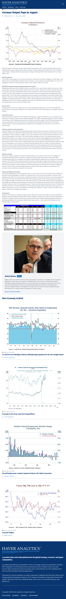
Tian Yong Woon (8, 417)
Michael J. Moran (9, 476)
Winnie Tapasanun (9, 357)
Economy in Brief (20, 16)
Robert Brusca (8, 16)
